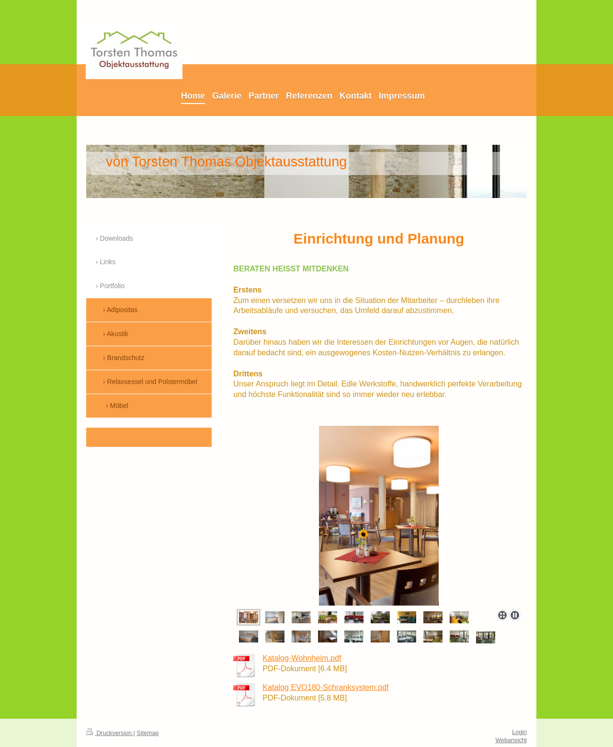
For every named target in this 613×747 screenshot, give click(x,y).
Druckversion (109, 733)
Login (519, 732)
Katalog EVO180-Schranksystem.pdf (325, 687)
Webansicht (511, 740)
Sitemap (147, 733)
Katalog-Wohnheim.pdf (301, 658)
